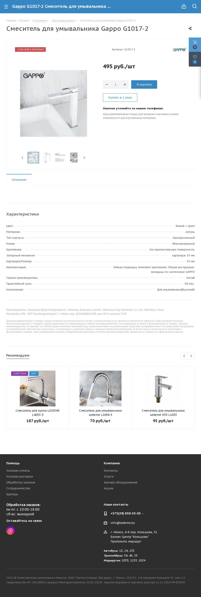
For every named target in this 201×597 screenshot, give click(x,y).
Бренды (12, 494)
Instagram (10, 530)
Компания (112, 463)
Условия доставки (19, 476)
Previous (23, 158)
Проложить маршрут (126, 541)
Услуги (108, 476)
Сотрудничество (18, 488)
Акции (108, 488)
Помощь (13, 463)
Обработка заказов (20, 482)
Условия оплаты (18, 471)
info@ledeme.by (123, 523)
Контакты (111, 471)
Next (84, 158)
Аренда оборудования (120, 482)
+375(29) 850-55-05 (126, 513)
